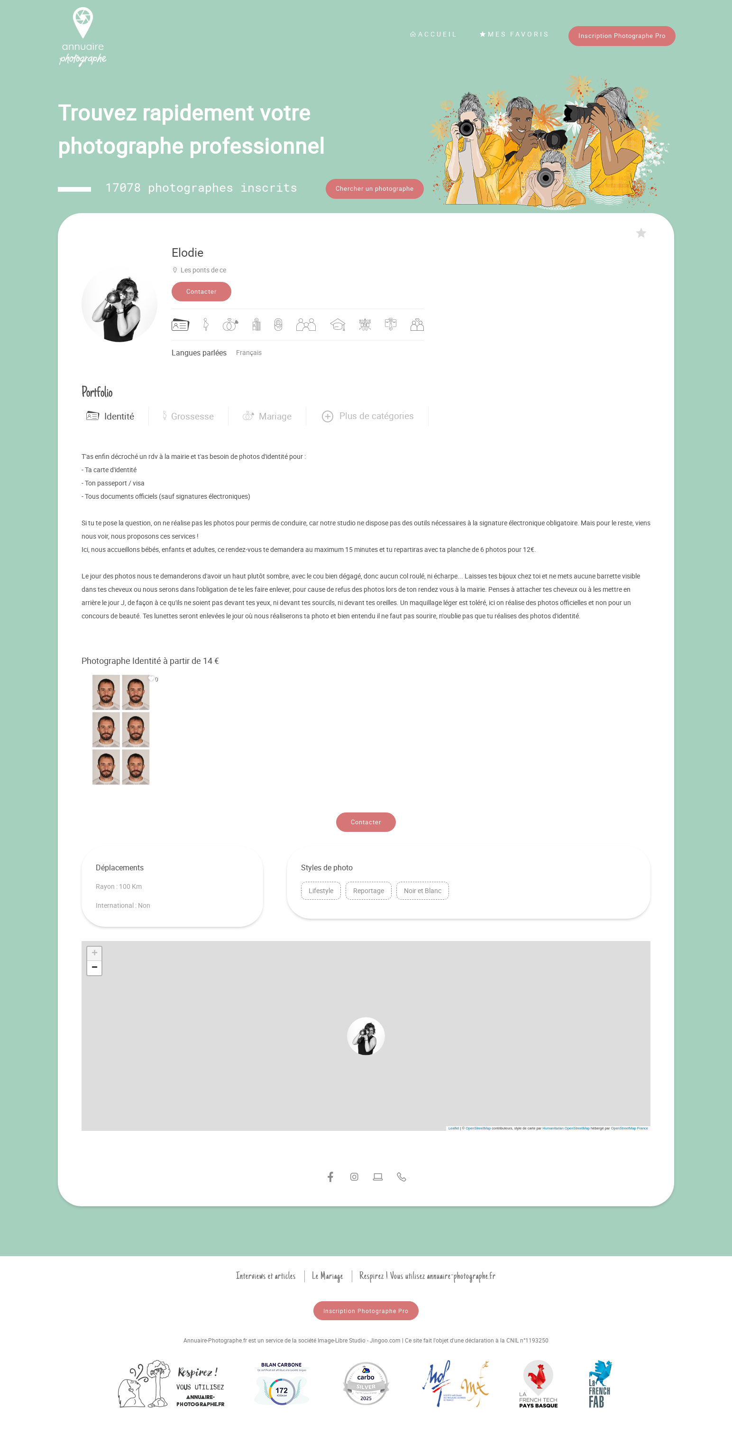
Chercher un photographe (375, 188)
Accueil (434, 33)
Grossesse (188, 416)
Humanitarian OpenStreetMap (566, 1128)
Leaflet (453, 1128)
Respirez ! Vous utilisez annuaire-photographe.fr (427, 1276)
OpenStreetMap (478, 1128)
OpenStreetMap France (629, 1128)
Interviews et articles (266, 1276)
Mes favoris (514, 33)
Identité (110, 416)
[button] (367, 416)
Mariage (267, 416)
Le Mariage (327, 1276)
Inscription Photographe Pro (622, 35)
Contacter (201, 291)
